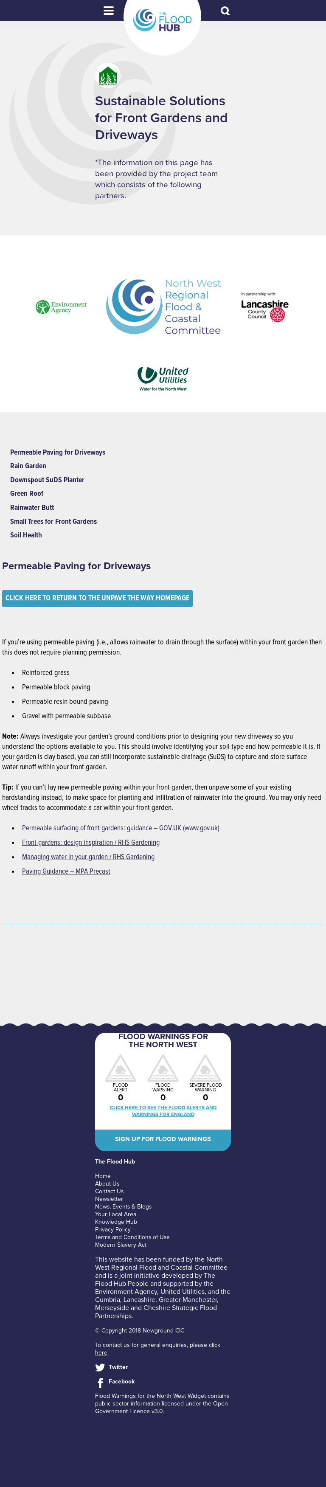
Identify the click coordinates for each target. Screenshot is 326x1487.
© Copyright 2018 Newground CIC (140, 1331)
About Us (107, 1185)
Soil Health (26, 536)
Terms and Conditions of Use (133, 1238)
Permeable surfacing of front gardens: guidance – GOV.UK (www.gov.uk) (123, 830)
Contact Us (109, 1192)
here (101, 1354)
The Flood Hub (162, 20)
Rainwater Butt (32, 508)
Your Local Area (115, 1215)
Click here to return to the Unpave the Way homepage (101, 599)
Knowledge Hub (116, 1223)
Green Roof (27, 494)
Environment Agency (126, 1293)
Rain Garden (29, 466)
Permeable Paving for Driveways (59, 453)
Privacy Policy (113, 1230)
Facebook (122, 1382)
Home (103, 1177)
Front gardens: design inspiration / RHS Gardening (92, 844)
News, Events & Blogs (124, 1208)
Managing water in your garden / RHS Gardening (89, 858)
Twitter (118, 1368)
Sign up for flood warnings (163, 1141)
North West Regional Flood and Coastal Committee (161, 1265)
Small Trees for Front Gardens (55, 522)
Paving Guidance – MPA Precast (66, 873)
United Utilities (182, 1293)
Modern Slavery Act (120, 1246)
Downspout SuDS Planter (48, 480)
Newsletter (109, 1200)
